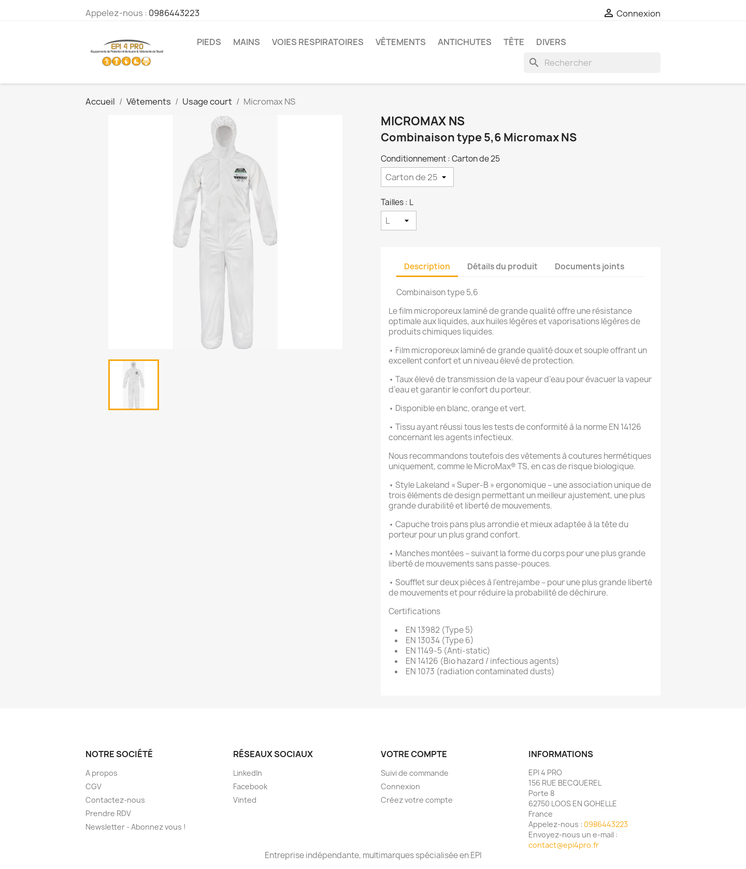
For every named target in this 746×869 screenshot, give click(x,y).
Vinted (244, 800)
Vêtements (401, 42)
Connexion (400, 786)
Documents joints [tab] (589, 266)
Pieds (209, 42)
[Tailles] (399, 220)
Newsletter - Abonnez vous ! (135, 827)
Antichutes (465, 42)
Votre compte (414, 754)
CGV (93, 786)
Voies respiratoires (318, 42)
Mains (246, 42)
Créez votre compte (417, 800)
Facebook (250, 786)
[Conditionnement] (417, 177)
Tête (514, 42)
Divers (551, 42)
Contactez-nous (115, 800)
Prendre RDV (108, 813)
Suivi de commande (415, 773)
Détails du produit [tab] (502, 266)
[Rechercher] (592, 62)
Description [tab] (427, 266)
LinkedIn (247, 773)
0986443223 (174, 13)
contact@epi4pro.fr (563, 845)
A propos (101, 773)
